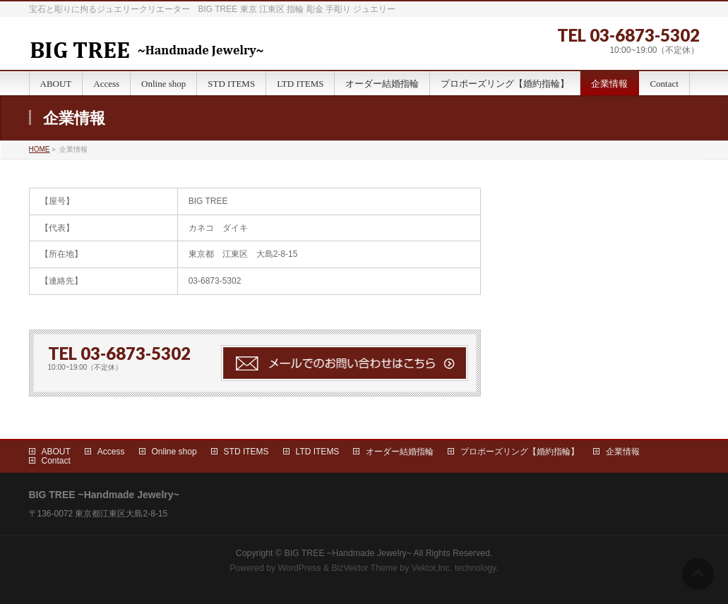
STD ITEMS (246, 452)
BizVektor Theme (364, 568)
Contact (56, 461)
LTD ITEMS (318, 452)
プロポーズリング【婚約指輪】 (519, 452)
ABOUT (56, 452)
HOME (39, 149)
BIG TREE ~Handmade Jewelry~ (347, 553)
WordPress (299, 568)
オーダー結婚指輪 (400, 452)
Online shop (174, 452)
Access (111, 452)
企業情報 (623, 452)
